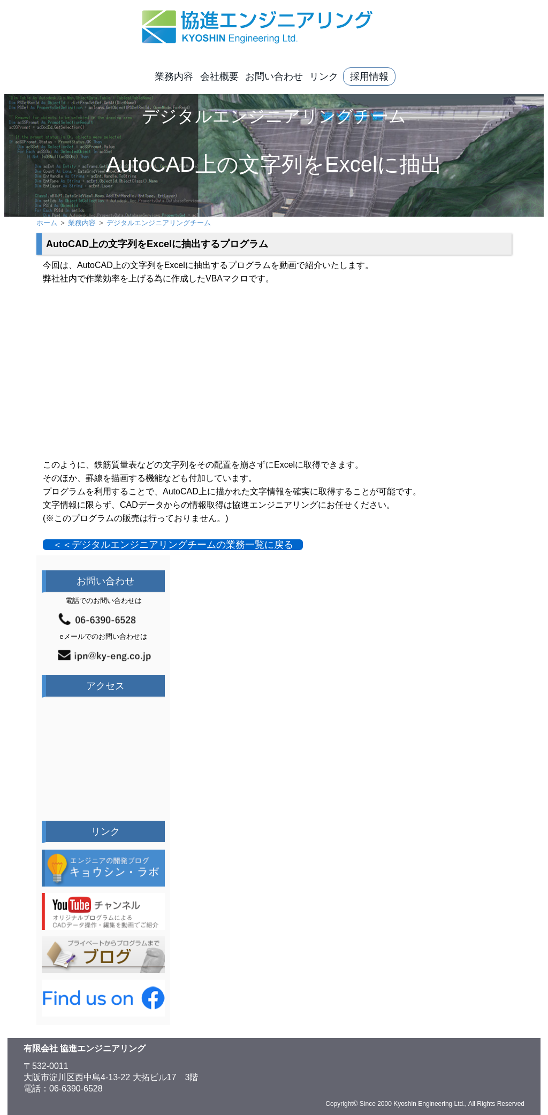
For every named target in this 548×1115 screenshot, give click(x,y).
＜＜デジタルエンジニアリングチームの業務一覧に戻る (172, 544)
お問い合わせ (274, 76)
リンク (323, 76)
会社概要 (219, 76)
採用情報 (369, 76)
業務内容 (174, 76)
